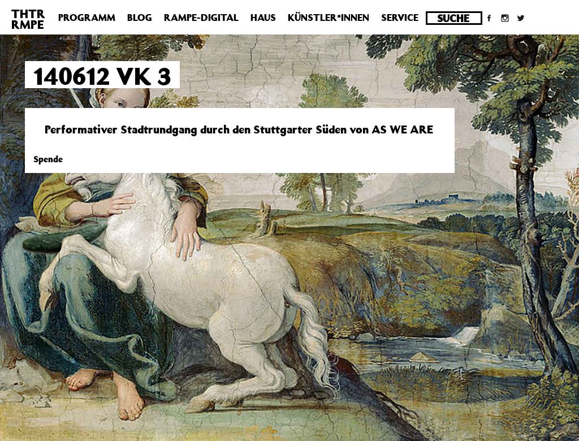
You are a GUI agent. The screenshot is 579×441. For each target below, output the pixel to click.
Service (399, 17)
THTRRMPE (28, 19)
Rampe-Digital (201, 17)
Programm (86, 17)
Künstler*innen (328, 17)
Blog (139, 17)
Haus (263, 17)
